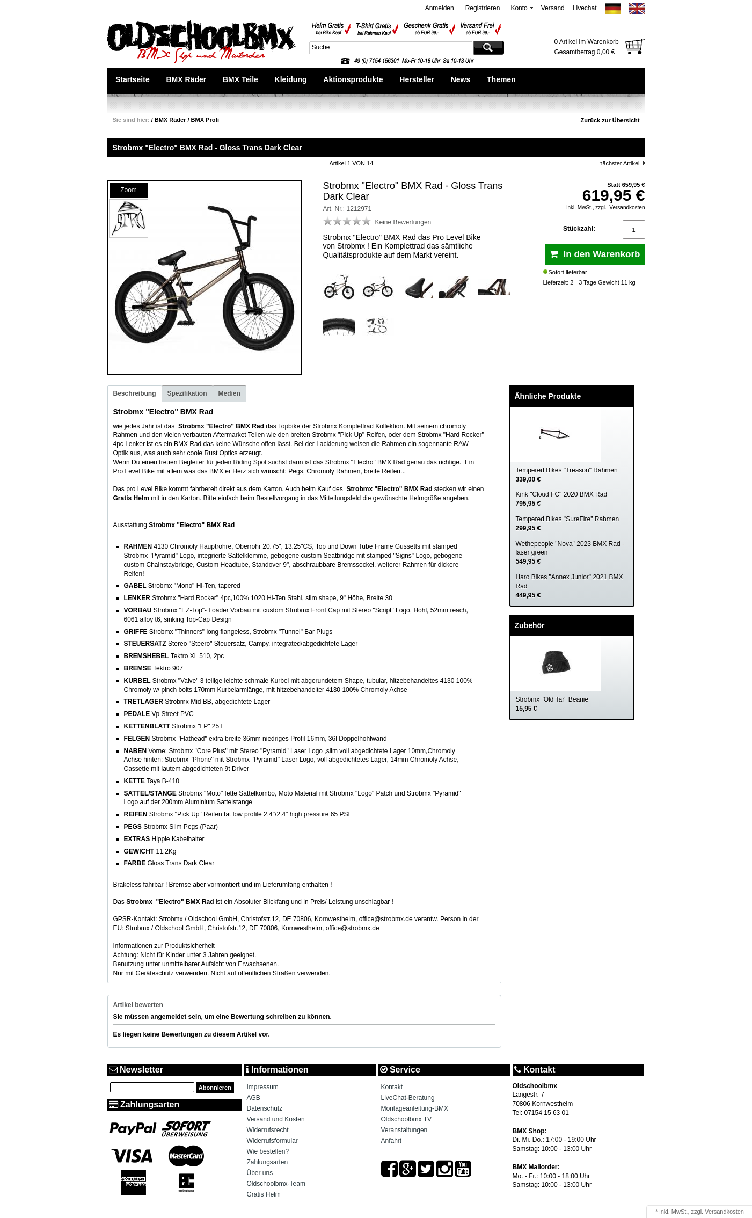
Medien (229, 393)
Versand (553, 8)
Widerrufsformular (272, 1140)
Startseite (132, 79)
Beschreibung (134, 393)
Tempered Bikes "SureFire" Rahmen (567, 523)
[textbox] (390, 47)
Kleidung (291, 79)
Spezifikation (187, 393)
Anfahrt (391, 1140)
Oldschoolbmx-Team (276, 1183)
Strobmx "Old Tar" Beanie (552, 704)
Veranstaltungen (404, 1130)
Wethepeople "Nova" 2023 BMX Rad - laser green (570, 553)
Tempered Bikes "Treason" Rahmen (567, 474)
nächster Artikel (619, 163)
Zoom (128, 190)
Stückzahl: (579, 228)
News (461, 79)
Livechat (585, 8)
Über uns (260, 1173)
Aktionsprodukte (353, 79)
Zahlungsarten (267, 1162)
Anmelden (439, 8)
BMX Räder (186, 79)
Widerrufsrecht (268, 1130)
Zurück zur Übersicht (609, 120)
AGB (253, 1098)
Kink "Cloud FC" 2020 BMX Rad (562, 499)
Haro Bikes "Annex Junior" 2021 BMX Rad (569, 586)
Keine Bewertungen (403, 222)
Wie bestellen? (268, 1151)
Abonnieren (215, 1087)
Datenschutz (265, 1108)
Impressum (263, 1087)
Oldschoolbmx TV (406, 1119)
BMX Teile (240, 79)
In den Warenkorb (595, 254)
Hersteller (416, 79)
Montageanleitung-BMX (414, 1108)
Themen (501, 79)
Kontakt (392, 1087)
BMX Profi (205, 119)
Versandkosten (627, 207)
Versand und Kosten (276, 1119)
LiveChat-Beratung (408, 1098)
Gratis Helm (264, 1194)
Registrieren (482, 8)
